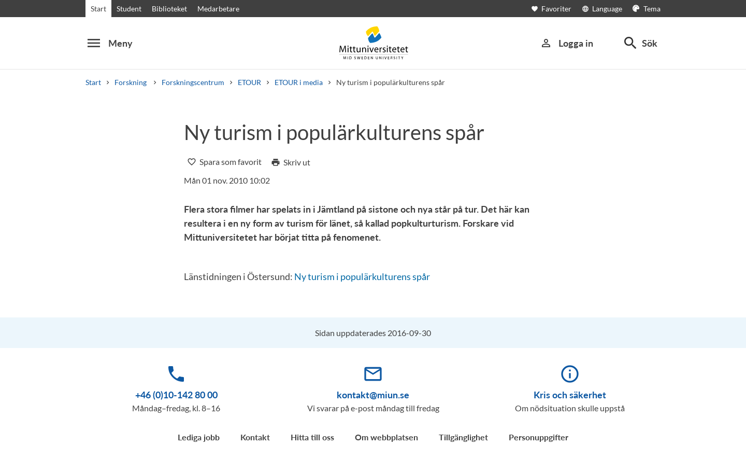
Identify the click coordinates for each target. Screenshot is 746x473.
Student (129, 8)
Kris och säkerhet (570, 394)
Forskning (131, 82)
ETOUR (249, 82)
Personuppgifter (538, 437)
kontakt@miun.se (373, 394)
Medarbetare (218, 8)
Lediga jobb (199, 437)
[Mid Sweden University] (373, 43)
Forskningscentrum (193, 82)
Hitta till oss (312, 437)
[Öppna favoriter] (556, 8)
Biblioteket (169, 8)
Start (98, 8)
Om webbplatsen (386, 437)
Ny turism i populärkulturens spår (362, 276)
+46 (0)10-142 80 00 (176, 394)
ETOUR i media (299, 82)
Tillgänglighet (463, 437)
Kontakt (255, 437)
